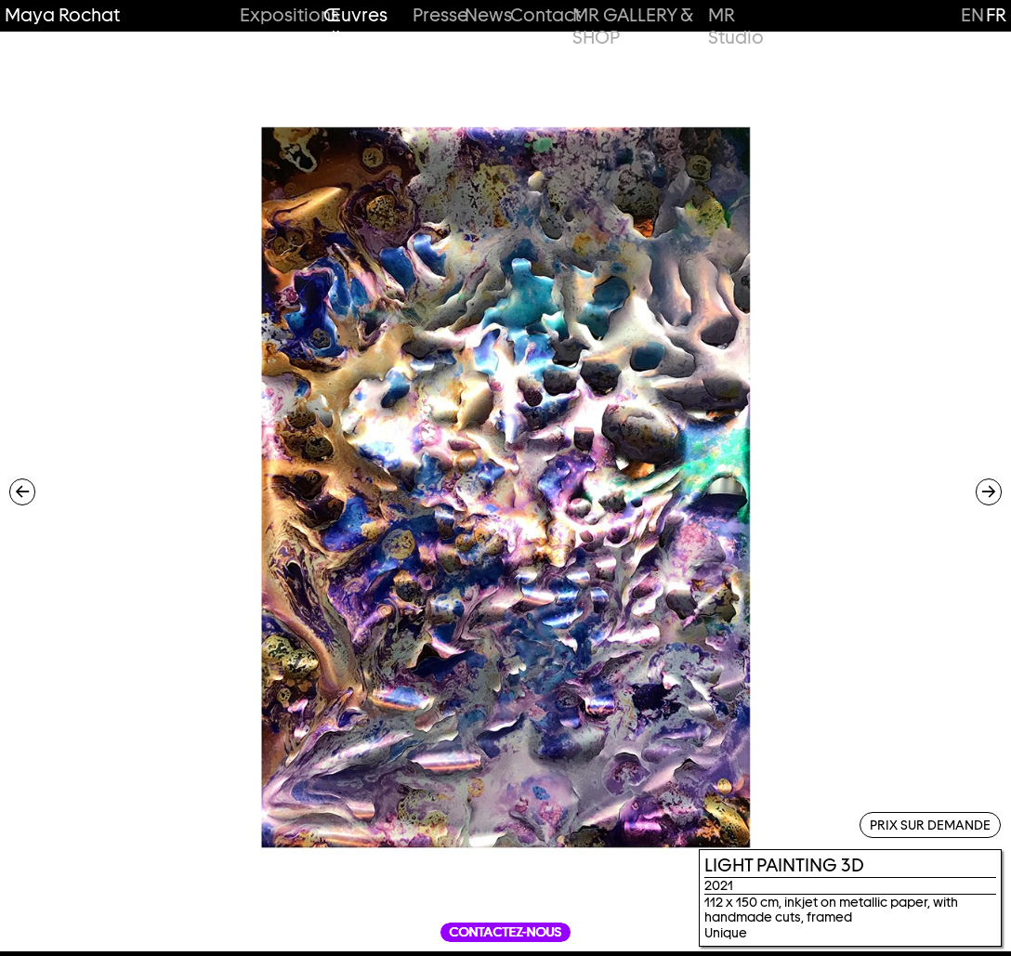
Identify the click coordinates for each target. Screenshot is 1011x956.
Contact (536, 15)
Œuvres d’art (355, 26)
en (972, 15)
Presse (433, 15)
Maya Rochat (62, 15)
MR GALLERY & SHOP (632, 26)
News (482, 15)
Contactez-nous (506, 931)
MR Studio (736, 26)
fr (996, 15)
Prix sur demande (930, 825)
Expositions (276, 15)
